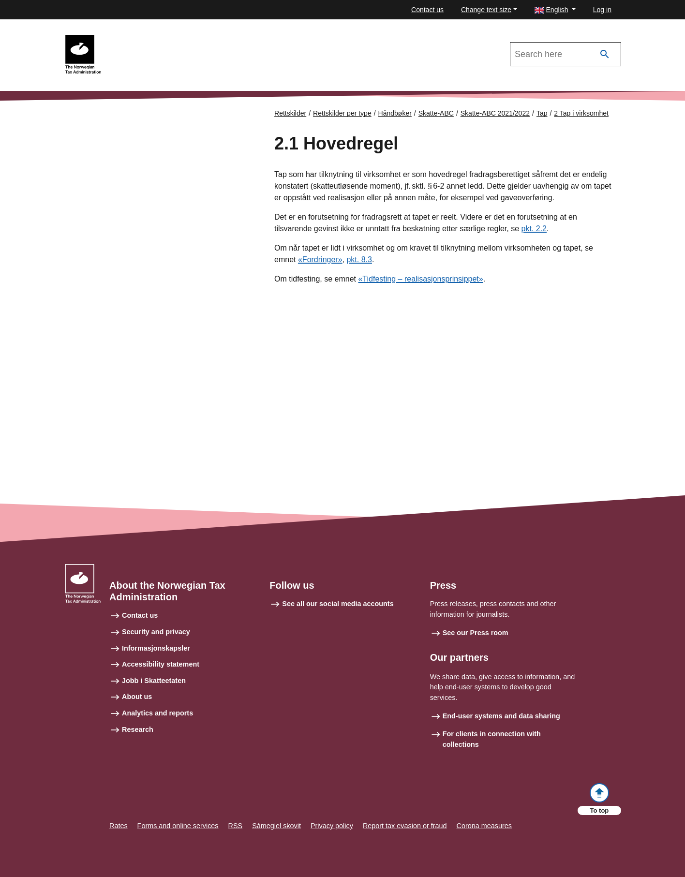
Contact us (427, 10)
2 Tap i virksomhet (581, 113)
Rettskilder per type (342, 113)
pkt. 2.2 (534, 228)
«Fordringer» (320, 259)
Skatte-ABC (436, 113)
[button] (555, 10)
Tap (542, 113)
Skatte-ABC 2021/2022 (145, 39)
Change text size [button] (486, 10)
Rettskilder (290, 113)
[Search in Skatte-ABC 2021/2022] (565, 54)
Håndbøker (395, 113)
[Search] (605, 54)
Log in (602, 10)
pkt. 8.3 (359, 259)
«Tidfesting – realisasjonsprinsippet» (420, 279)
